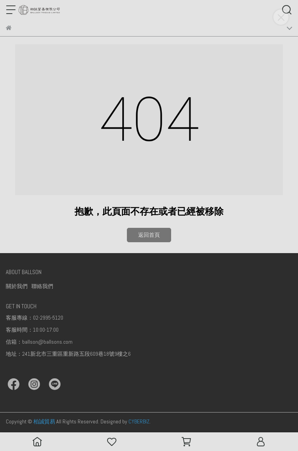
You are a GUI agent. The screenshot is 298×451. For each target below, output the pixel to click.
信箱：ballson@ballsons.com (39, 341)
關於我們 (17, 286)
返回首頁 (149, 234)
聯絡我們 (42, 286)
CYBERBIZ (138, 421)
